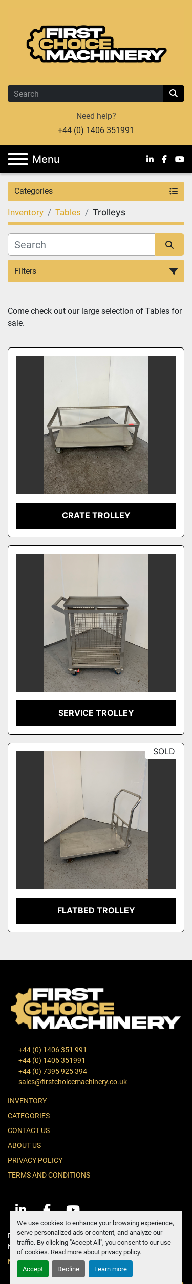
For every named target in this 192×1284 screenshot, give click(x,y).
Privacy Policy (35, 1160)
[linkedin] (150, 159)
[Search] (85, 93)
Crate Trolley (96, 515)
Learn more (110, 1269)
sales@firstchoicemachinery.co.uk (72, 1082)
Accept (33, 1269)
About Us (24, 1145)
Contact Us (29, 1130)
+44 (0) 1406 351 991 (52, 1050)
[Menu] (18, 159)
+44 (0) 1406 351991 (96, 130)
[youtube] (179, 159)
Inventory (27, 1101)
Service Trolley (96, 713)
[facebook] (164, 159)
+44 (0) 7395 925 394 (52, 1071)
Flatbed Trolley (96, 910)
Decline (68, 1269)
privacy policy (120, 1252)
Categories (29, 1116)
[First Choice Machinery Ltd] (96, 1008)
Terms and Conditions (49, 1175)
